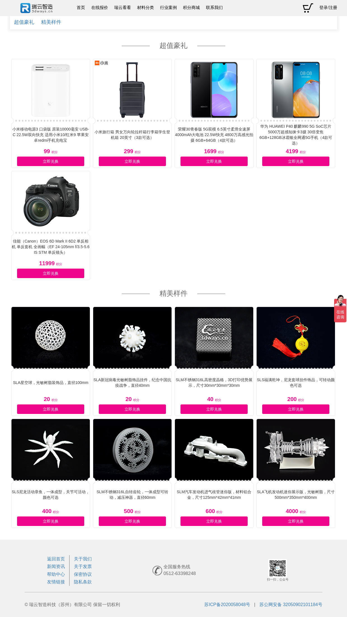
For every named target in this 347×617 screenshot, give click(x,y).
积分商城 (191, 7)
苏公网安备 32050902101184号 (290, 604)
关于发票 (83, 566)
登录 (323, 7)
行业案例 (168, 7)
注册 (333, 7)
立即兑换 (50, 161)
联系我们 (214, 7)
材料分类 (145, 7)
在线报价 (99, 7)
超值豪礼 (24, 22)
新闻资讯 (56, 566)
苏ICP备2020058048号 (227, 604)
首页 (81, 7)
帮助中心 (56, 574)
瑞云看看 (122, 7)
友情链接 (56, 581)
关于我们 (83, 559)
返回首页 (56, 559)
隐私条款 (83, 581)
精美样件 (51, 22)
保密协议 (83, 574)
